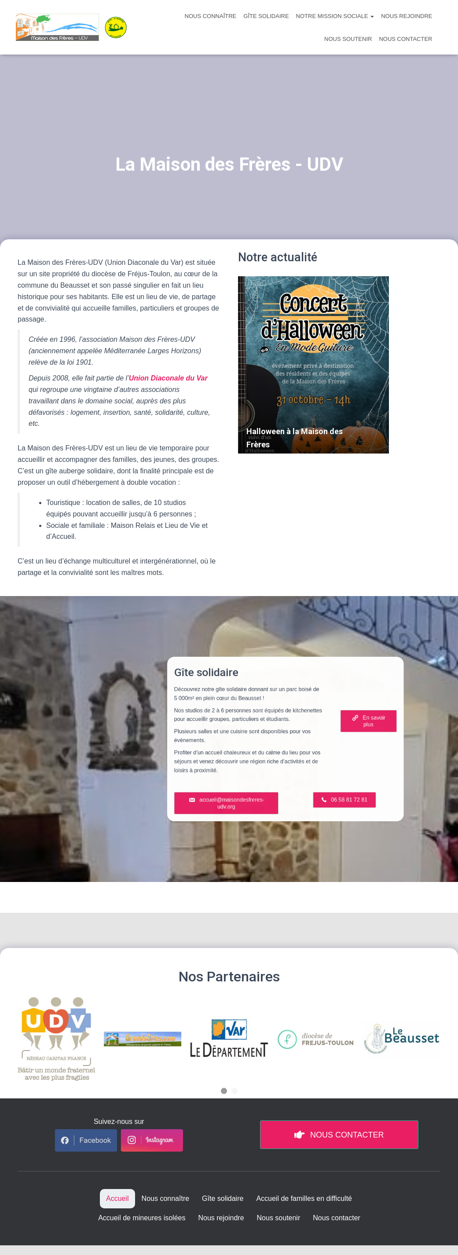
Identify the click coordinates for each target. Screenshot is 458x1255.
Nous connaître (211, 16)
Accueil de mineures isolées (141, 1218)
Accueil (117, 1198)
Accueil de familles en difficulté (304, 1198)
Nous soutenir (348, 39)
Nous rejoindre (406, 16)
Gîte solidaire (266, 16)
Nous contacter (405, 39)
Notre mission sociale (335, 16)
